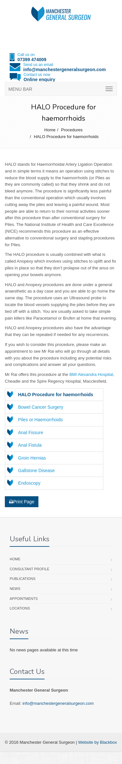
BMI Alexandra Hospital (91, 374)
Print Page (21, 501)
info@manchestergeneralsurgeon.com (64, 69)
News (15, 589)
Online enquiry (39, 79)
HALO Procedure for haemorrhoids (66, 136)
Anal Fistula (30, 445)
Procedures (71, 129)
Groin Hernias (32, 458)
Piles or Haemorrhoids (40, 419)
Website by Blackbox (97, 742)
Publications (23, 579)
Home (50, 129)
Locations (20, 608)
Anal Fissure (30, 432)
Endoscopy (29, 483)
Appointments (24, 599)
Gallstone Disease (36, 470)
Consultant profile (29, 569)
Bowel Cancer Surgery (40, 407)
